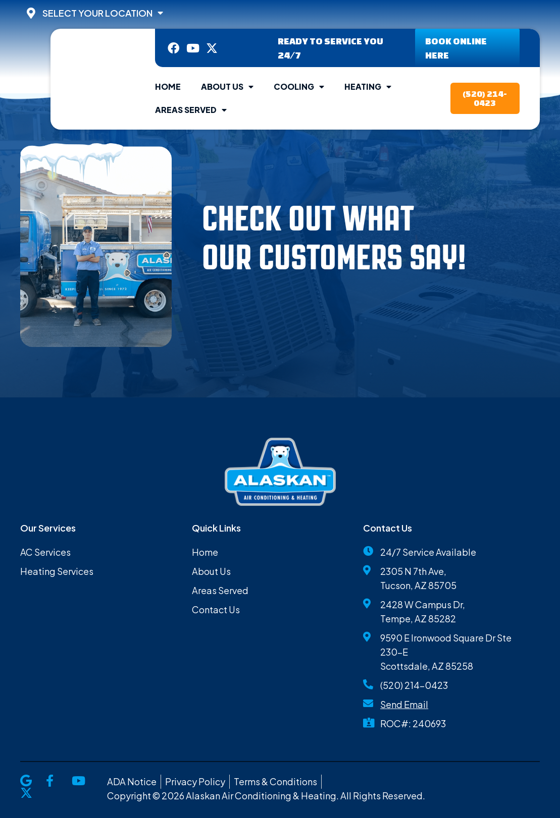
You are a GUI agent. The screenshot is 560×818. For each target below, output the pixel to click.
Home (168, 86)
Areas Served (191, 110)
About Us (227, 87)
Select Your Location (102, 13)
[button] (202, 291)
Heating (367, 87)
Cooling (299, 87)
